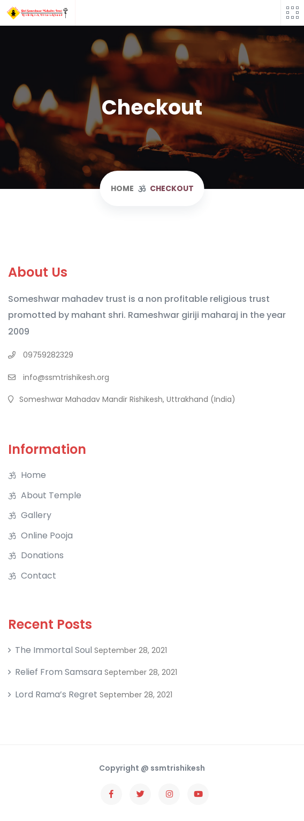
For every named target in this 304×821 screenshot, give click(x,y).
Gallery (36, 515)
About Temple (51, 495)
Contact (38, 576)
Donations (42, 555)
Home (33, 475)
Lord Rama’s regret (56, 694)
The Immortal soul (53, 650)
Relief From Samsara (58, 672)
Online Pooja (47, 535)
